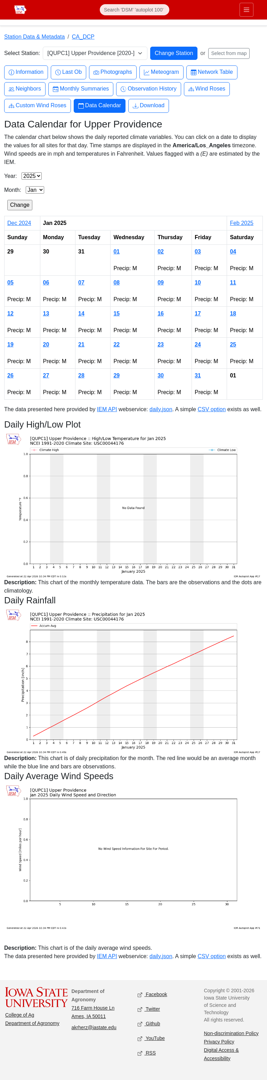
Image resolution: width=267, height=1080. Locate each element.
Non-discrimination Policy (231, 1033)
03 (198, 252)
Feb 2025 (241, 223)
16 (160, 313)
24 (198, 344)
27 (46, 375)
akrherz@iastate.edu (94, 1027)
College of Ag (19, 1015)
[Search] (134, 9)
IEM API (107, 409)
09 (160, 282)
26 (10, 375)
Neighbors (25, 89)
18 (233, 313)
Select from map (229, 53)
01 (116, 252)
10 (198, 282)
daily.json (160, 409)
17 (198, 313)
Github (149, 1024)
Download (148, 105)
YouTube (151, 1038)
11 (233, 282)
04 (233, 252)
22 (116, 344)
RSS (147, 1053)
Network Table (212, 72)
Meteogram (161, 72)
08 (116, 282)
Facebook (152, 994)
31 (198, 375)
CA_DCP (83, 37)
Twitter (149, 1009)
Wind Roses (206, 89)
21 (81, 344)
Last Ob (68, 72)
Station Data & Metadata (34, 37)
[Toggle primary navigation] (246, 10)
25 (233, 344)
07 (81, 282)
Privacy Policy (219, 1041)
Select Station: (22, 53)
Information (26, 72)
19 (10, 344)
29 (116, 375)
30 (160, 375)
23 (160, 344)
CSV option (211, 409)
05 (10, 282)
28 (81, 375)
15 (116, 313)
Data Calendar (99, 105)
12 (10, 313)
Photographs (113, 72)
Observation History (149, 89)
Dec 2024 (19, 223)
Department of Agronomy (32, 1023)
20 (46, 344)
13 (46, 313)
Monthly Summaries (81, 89)
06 (46, 282)
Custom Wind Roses (37, 105)
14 (81, 313)
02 (160, 252)
